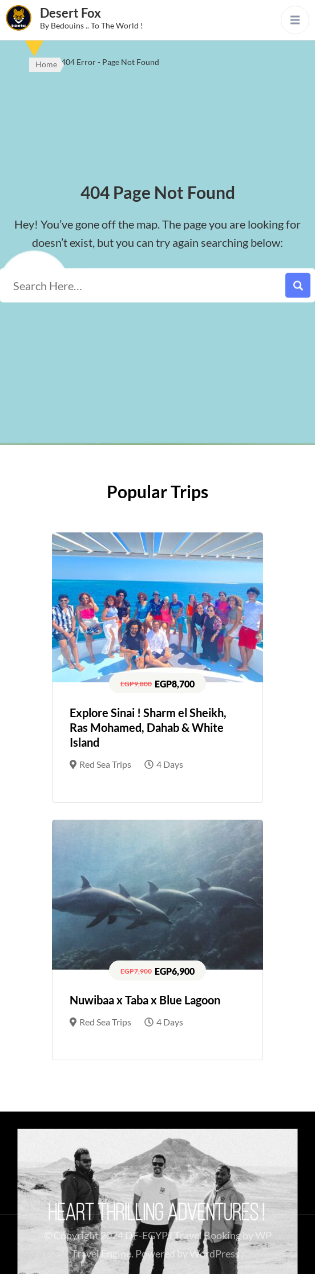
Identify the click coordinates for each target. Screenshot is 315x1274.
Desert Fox (70, 13)
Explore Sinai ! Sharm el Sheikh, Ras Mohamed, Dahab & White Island (148, 727)
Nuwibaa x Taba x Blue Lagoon (145, 1000)
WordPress (214, 1253)
